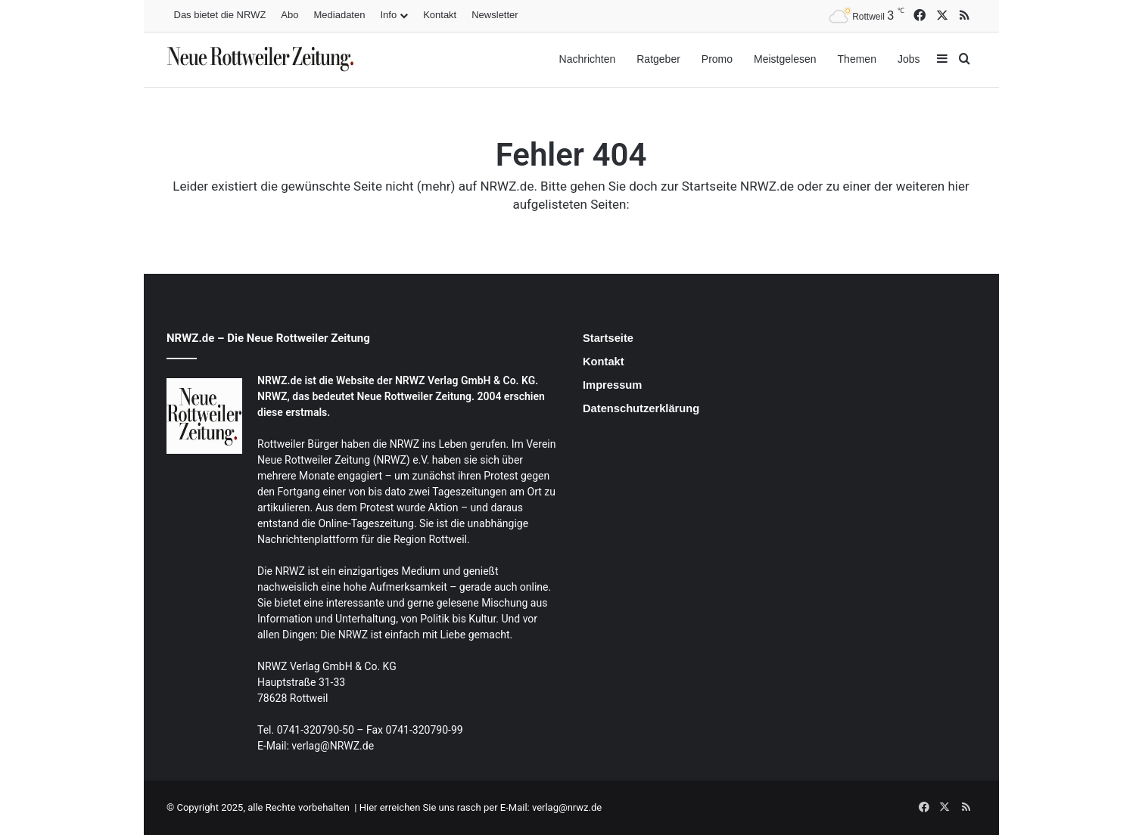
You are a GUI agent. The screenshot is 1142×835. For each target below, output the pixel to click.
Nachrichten (587, 59)
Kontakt (439, 14)
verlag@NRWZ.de (332, 746)
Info (388, 14)
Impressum (612, 385)
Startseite (608, 338)
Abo (289, 14)
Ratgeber (658, 59)
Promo (717, 59)
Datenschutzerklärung (641, 408)
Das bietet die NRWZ (220, 14)
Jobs (909, 59)
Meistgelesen (785, 59)
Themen (857, 59)
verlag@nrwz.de (566, 807)
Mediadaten (340, 14)
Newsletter (494, 14)
